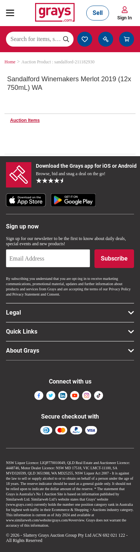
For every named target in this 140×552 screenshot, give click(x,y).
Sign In (124, 17)
